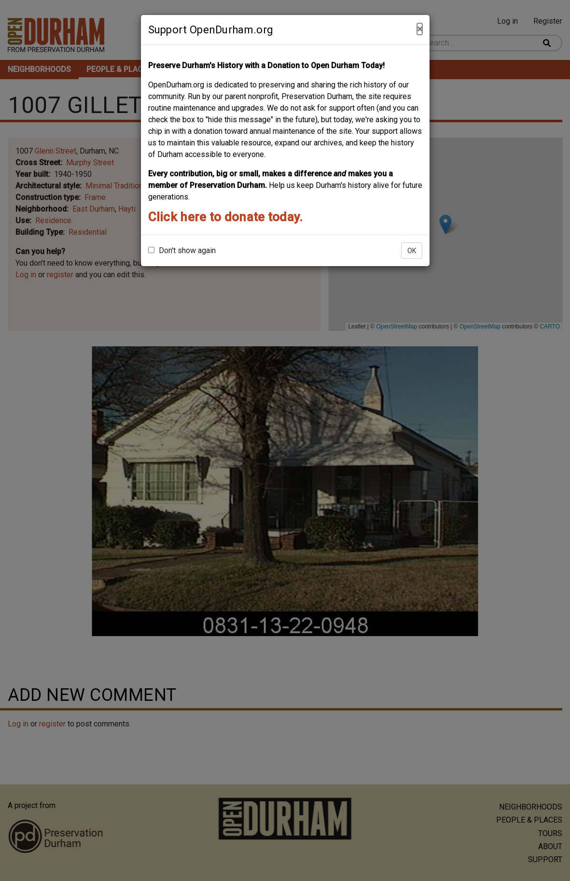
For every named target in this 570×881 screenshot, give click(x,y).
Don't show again (182, 250)
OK (411, 251)
